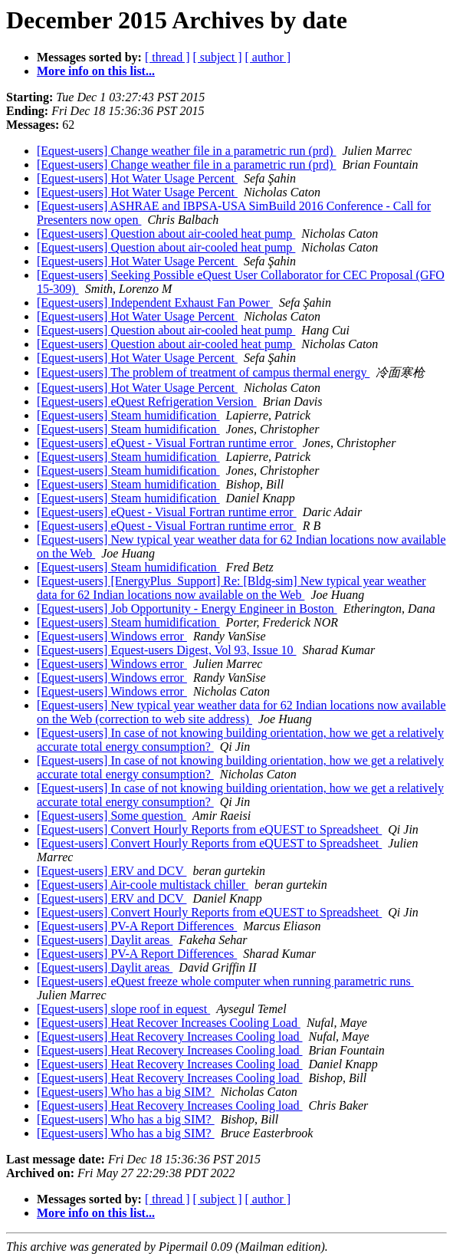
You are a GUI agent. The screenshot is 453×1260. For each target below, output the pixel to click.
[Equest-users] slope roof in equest (123, 1008)
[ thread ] (167, 57)
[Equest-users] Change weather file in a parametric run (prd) (186, 150)
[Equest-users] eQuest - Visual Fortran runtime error (167, 442)
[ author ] (268, 57)
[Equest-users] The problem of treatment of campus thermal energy (203, 372)
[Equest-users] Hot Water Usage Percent (137, 178)
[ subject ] (217, 57)
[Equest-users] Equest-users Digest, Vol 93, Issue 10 (166, 649)
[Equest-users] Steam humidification (128, 415)
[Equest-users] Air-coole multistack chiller (142, 884)
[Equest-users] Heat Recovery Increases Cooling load (170, 1036)
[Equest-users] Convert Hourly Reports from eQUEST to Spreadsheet (209, 829)
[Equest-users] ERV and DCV (111, 870)
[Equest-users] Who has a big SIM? (126, 1091)
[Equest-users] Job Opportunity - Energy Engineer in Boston (187, 608)
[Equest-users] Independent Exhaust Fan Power (155, 302)
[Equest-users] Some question (111, 815)
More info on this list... (96, 70)
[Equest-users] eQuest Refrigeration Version (147, 401)
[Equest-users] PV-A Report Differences (137, 926)
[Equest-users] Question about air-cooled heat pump (166, 233)
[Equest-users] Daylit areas (104, 939)
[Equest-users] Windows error (112, 636)
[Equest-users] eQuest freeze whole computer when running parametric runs (225, 981)
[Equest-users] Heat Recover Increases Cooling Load (168, 1022)
